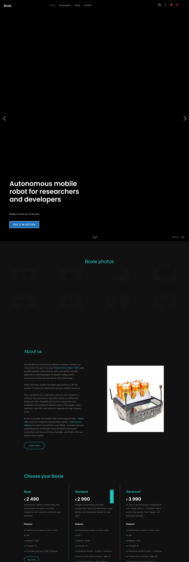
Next (184, 118)
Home (53, 5)
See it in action (24, 224)
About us (33, 351)
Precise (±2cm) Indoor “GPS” (66, 368)
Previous (4, 118)
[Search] (159, 4)
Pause (175, 237)
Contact (87, 5)
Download (64, 5)
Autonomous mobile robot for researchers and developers (44, 191)
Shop (77, 5)
